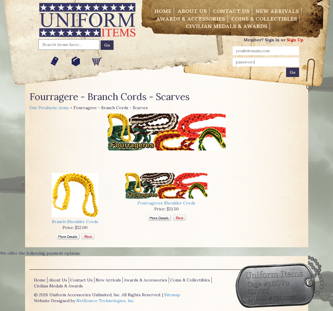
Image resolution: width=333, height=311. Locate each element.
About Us (192, 11)
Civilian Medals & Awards (226, 26)
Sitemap (172, 294)
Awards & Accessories (190, 18)
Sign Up (295, 39)
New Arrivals (277, 11)
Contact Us (231, 11)
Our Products (42, 107)
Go (107, 45)
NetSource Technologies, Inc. (105, 300)
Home (162, 11)
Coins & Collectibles (264, 18)
